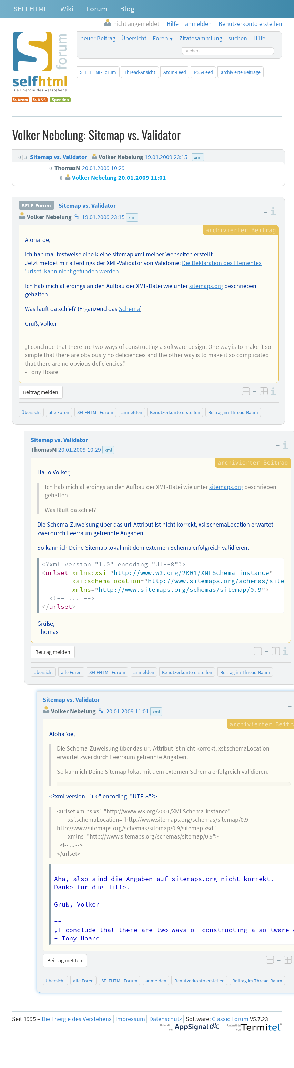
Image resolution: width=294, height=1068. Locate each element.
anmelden (131, 412)
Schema (129, 309)
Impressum (130, 1019)
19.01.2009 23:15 (103, 217)
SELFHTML (30, 8)
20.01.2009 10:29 (79, 449)
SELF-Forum (36, 205)
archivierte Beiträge (241, 72)
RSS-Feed (203, 72)
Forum (96, 8)
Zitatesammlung (200, 38)
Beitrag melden (40, 392)
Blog (127, 8)
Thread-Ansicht (139, 72)
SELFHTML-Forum (98, 72)
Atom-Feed (174, 72)
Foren (160, 38)
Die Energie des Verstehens (77, 1019)
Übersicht (133, 38)
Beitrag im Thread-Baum (233, 412)
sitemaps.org (206, 286)
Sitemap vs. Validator (87, 205)
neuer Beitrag (97, 38)
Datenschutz (165, 1019)
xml (132, 217)
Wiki (66, 8)
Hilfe (259, 38)
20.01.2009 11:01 (127, 711)
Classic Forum (230, 1019)
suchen (237, 38)
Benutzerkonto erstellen (175, 412)
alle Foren (59, 412)
